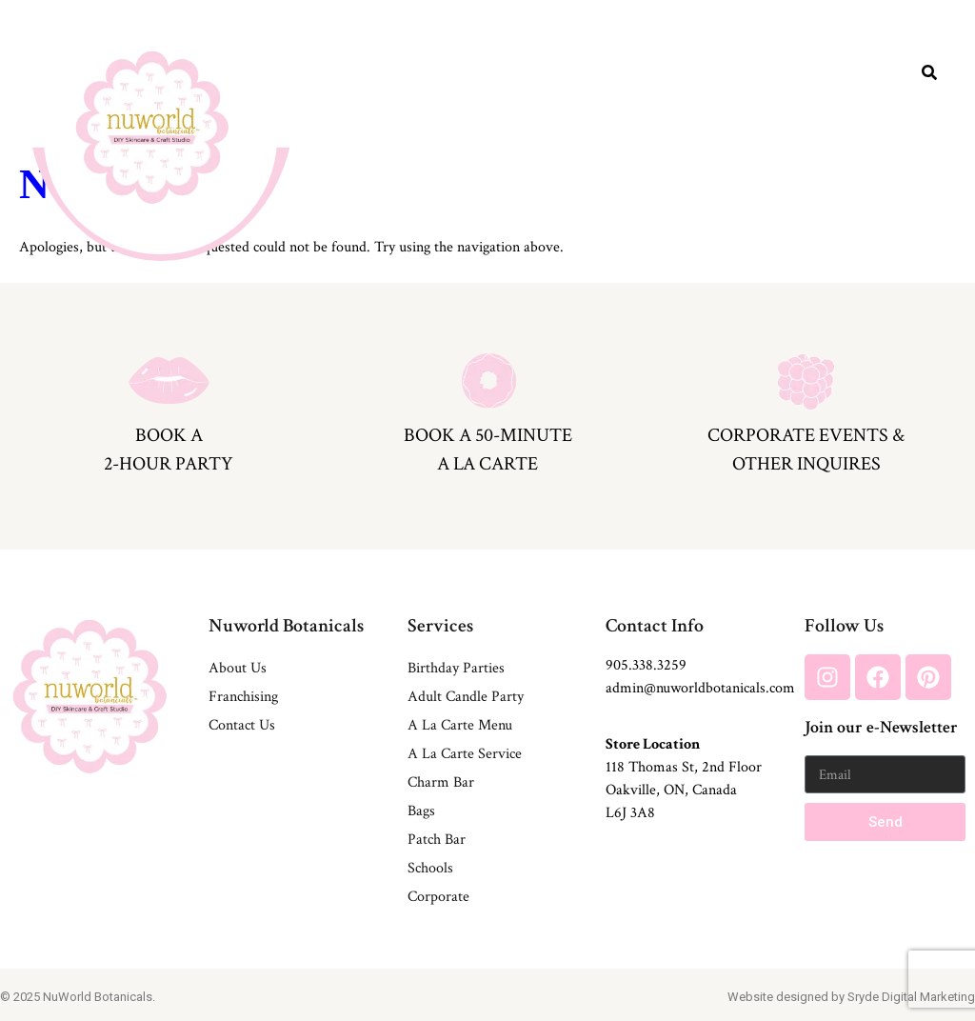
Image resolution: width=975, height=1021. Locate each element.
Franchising (243, 697)
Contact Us (242, 725)
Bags (421, 811)
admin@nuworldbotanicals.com (700, 688)
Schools (430, 868)
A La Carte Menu (460, 725)
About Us (238, 668)
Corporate (438, 897)
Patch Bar (437, 840)
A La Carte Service (465, 754)
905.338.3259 (646, 665)
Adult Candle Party (466, 697)
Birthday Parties (456, 668)
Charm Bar (441, 782)
